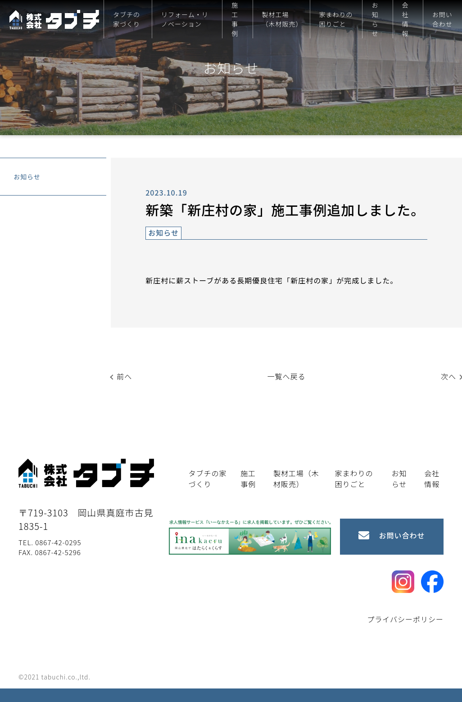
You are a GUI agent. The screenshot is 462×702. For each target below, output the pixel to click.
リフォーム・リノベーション (184, 19)
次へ (448, 376)
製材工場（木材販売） (282, 19)
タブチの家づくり (126, 19)
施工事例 (234, 19)
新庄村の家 (309, 280)
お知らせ (374, 19)
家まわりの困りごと (336, 19)
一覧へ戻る (286, 376)
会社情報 (405, 19)
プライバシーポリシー (405, 619)
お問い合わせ (442, 19)
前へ (124, 376)
